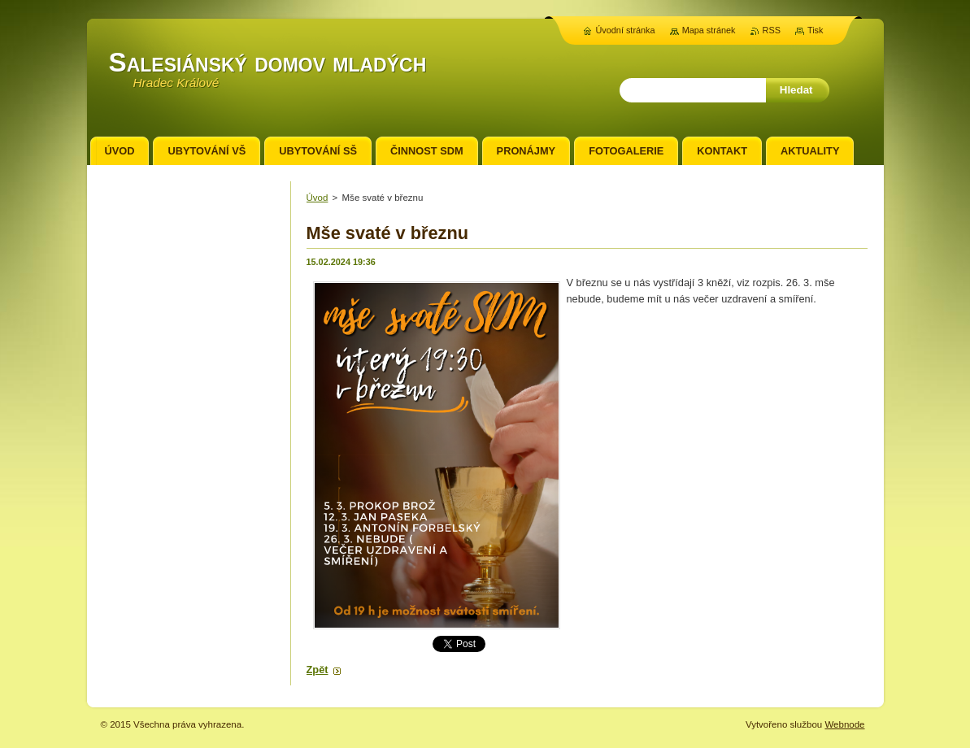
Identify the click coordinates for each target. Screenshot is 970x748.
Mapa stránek (709, 30)
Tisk (815, 30)
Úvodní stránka (625, 30)
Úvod (317, 197)
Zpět (317, 669)
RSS (772, 30)
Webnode (844, 724)
